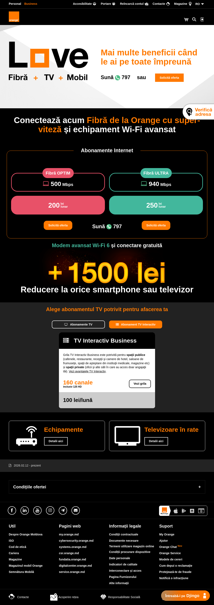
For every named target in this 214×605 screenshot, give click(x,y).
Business (30, 3)
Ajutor (163, 540)
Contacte (19, 597)
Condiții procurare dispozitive (129, 552)
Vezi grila (140, 383)
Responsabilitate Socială (120, 597)
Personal (15, 3)
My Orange (166, 534)
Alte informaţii (119, 583)
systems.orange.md (73, 547)
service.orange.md (72, 572)
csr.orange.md (69, 553)
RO (197, 4)
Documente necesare (124, 540)
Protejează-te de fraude (175, 572)
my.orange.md (69, 534)
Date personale (119, 558)
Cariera (14, 553)
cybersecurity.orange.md (76, 540)
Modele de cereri (170, 559)
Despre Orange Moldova (25, 534)
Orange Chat (170, 547)
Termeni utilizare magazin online (131, 546)
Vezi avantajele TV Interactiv (87, 371)
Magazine (15, 559)
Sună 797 (115, 77)
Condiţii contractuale (123, 534)
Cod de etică (17, 547)
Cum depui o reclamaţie (175, 565)
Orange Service (170, 553)
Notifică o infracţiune (173, 578)
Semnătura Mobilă (21, 572)
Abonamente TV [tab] (78, 324)
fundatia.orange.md (72, 559)
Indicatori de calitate (123, 564)
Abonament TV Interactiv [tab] (135, 324)
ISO (11, 540)
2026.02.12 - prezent (27, 465)
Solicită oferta (169, 77)
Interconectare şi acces (125, 570)
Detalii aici (56, 441)
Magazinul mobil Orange (26, 565)
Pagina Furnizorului (122, 577)
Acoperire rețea (64, 597)
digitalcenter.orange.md (75, 565)
